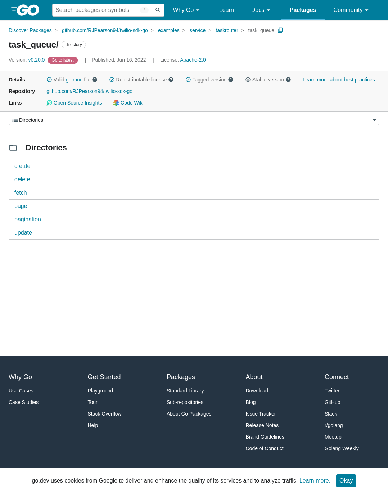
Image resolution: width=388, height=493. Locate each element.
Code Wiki (128, 103)
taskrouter (227, 30)
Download (257, 391)
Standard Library (185, 391)
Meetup (333, 437)
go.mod (74, 80)
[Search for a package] (102, 10)
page (20, 206)
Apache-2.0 (193, 60)
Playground (100, 391)
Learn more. (314, 481)
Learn (226, 10)
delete (22, 179)
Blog (251, 402)
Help (93, 425)
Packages (303, 10)
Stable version (268, 80)
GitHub (332, 402)
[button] (49, 80)
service (198, 30)
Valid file (72, 80)
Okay (346, 481)
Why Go (187, 10)
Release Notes (262, 425)
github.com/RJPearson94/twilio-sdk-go (105, 30)
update (23, 233)
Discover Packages (30, 30)
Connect (337, 377)
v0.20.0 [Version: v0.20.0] (27, 60)
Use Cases (21, 391)
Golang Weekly (342, 448)
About (254, 377)
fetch (20, 193)
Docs (261, 10)
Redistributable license (141, 80)
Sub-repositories (185, 402)
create (22, 166)
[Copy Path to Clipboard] (280, 30)
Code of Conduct (265, 448)
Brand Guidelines (265, 437)
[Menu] (194, 120)
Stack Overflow (105, 414)
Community (352, 10)
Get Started (104, 377)
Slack (331, 414)
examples (169, 30)
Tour (93, 402)
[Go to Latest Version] (63, 60)
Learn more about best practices (339, 80)
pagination (27, 219)
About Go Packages (189, 414)
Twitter (332, 391)
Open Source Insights (74, 103)
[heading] (30, 10)
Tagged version (209, 80)
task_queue (261, 30)
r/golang (334, 425)
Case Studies (24, 402)
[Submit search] (158, 10)
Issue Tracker (261, 414)
